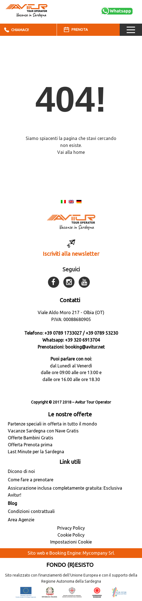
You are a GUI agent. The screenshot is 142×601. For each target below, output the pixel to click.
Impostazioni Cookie (71, 542)
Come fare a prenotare (30, 479)
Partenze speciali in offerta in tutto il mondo (52, 423)
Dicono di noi (21, 471)
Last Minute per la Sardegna (36, 451)
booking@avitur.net (85, 346)
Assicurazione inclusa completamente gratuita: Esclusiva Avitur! (65, 491)
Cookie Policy (71, 535)
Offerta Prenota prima (30, 444)
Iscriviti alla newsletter (71, 254)
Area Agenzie (21, 519)
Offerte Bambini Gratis (30, 437)
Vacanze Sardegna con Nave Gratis (43, 430)
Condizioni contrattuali (31, 511)
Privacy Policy (71, 528)
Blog (12, 503)
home (79, 152)
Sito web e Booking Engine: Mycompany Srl (71, 552)
